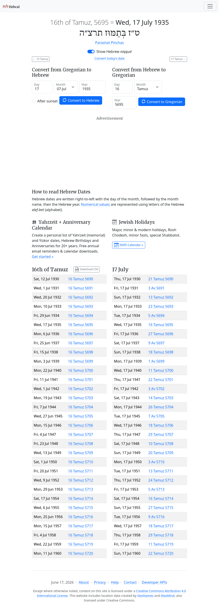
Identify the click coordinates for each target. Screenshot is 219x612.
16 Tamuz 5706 (80, 425)
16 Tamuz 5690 (80, 278)
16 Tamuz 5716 (80, 516)
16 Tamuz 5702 (80, 388)
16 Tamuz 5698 (80, 352)
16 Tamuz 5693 (80, 306)
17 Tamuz (178, 59)
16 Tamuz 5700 (80, 370)
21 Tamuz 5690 (160, 278)
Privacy (100, 582)
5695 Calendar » (128, 245)
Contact (130, 582)
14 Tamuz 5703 (160, 397)
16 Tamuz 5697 (80, 342)
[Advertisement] (109, 152)
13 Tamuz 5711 (160, 471)
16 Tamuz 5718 (80, 535)
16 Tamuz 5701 (80, 379)
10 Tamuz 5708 (160, 443)
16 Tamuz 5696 (80, 333)
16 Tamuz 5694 (80, 315)
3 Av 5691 (156, 288)
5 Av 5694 (156, 315)
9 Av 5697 (156, 342)
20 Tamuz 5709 (160, 452)
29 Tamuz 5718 (160, 535)
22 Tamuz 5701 (160, 379)
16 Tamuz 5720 (80, 553)
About (84, 582)
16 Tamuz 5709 (80, 452)
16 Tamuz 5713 (80, 489)
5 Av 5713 (156, 489)
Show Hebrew (114, 51)
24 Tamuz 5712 (160, 480)
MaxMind (168, 595)
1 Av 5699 (156, 361)
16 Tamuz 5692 (80, 297)
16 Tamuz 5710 (80, 461)
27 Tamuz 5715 (160, 507)
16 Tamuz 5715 (80, 507)
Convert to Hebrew (80, 100)
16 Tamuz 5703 (80, 397)
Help (115, 582)
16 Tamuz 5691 (80, 288)
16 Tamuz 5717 (80, 525)
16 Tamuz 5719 (80, 544)
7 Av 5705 (156, 416)
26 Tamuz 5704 (160, 407)
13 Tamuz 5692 (160, 297)
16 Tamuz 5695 (80, 324)
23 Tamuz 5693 (160, 306)
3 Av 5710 (156, 461)
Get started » (43, 256)
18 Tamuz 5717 (160, 525)
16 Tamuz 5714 (80, 498)
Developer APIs (154, 582)
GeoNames (145, 595)
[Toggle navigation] (210, 6)
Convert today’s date (110, 58)
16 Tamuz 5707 (80, 434)
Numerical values (95, 204)
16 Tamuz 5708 (80, 443)
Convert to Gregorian (161, 101)
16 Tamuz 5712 (80, 480)
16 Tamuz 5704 (80, 407)
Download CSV (86, 269)
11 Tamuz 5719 (160, 544)
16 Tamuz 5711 (80, 471)
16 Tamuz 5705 (80, 416)
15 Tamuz (40, 59)
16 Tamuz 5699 (80, 361)
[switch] (91, 51)
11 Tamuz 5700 (160, 370)
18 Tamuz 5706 (160, 425)
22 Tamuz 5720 (160, 553)
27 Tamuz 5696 (160, 333)
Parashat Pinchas (109, 42)
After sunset (47, 101)
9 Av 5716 (156, 516)
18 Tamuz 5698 (160, 352)
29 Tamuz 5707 (160, 434)
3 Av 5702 (156, 388)
